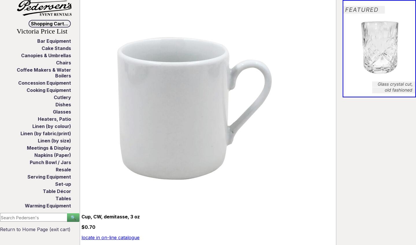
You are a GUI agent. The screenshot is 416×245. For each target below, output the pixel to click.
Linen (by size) (54, 141)
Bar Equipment (54, 41)
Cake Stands (56, 48)
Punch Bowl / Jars (50, 162)
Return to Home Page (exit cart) (35, 229)
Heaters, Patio (54, 119)
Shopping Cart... (49, 24)
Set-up (63, 184)
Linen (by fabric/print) (46, 133)
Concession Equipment (44, 83)
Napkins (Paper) (52, 155)
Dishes (63, 104)
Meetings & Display (49, 148)
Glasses (62, 112)
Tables (63, 198)
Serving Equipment (49, 177)
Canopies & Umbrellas (46, 55)
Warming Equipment (48, 206)
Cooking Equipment (49, 90)
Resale (63, 169)
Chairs (63, 63)
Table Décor (57, 191)
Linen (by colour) (51, 126)
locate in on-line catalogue (110, 237)
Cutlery (62, 97)
